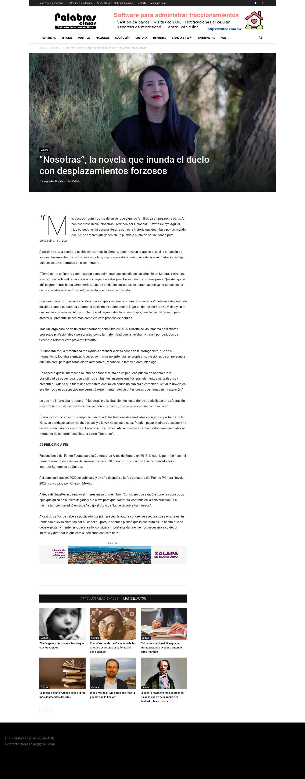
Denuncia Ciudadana (81, 2)
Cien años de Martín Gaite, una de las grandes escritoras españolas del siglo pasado (113, 647)
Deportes (159, 38)
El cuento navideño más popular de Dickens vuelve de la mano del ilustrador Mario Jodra (162, 697)
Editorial (49, 38)
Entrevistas (206, 38)
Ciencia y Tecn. (182, 38)
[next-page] (48, 709)
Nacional (102, 38)
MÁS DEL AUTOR (134, 598)
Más (225, 38)
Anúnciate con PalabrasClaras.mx (115, 2)
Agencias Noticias (54, 181)
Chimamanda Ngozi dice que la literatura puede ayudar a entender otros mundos (162, 647)
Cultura (141, 38)
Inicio (42, 48)
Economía (122, 38)
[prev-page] (42, 709)
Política (84, 38)
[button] (260, 38)
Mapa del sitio (158, 2)
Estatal (67, 38)
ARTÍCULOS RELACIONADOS (99, 598)
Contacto (141, 2)
